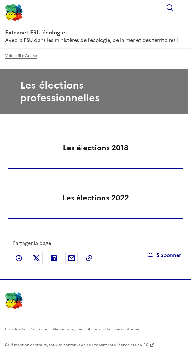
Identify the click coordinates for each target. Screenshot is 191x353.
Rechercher (169, 7)
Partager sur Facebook (19, 258)
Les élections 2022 (95, 198)
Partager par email (71, 258)
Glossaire (39, 329)
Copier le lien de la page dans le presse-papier (89, 258)
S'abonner (164, 255)
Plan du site (15, 329)
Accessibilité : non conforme (113, 329)
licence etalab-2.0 (132, 345)
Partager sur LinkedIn (54, 258)
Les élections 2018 (95, 148)
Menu (182, 7)
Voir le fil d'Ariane (21, 56)
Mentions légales (67, 329)
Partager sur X (36, 258)
